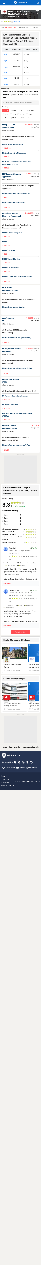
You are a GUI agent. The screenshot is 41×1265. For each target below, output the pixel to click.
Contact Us (5, 779)
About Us (4, 776)
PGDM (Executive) (8, 250)
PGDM (6, 67)
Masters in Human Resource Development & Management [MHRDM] (17, 163)
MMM (6, 85)
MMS (5, 73)
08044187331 (11, 768)
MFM (29, 118)
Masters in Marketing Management (14, 153)
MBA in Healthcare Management (13, 144)
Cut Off (28, 28)
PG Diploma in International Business (15, 396)
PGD (22, 118)
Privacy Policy (5, 782)
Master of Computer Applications (13, 202)
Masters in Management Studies (13, 307)
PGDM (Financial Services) (11, 259)
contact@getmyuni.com (28, 768)
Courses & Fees (10, 28)
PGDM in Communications (11, 268)
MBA (5, 55)
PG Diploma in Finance (10, 405)
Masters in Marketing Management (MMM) (17, 368)
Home (4, 747)
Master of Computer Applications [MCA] (16, 193)
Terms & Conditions (7, 785)
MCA (5, 61)
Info (2, 28)
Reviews (35, 28)
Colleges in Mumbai (14, 747)
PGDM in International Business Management (17, 276)
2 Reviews (17, 22)
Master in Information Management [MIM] (16, 337)
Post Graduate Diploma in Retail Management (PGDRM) (17, 415)
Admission (21, 28)
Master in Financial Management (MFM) (16, 445)
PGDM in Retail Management (12, 233)
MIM (5, 78)
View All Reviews (20, 632)
